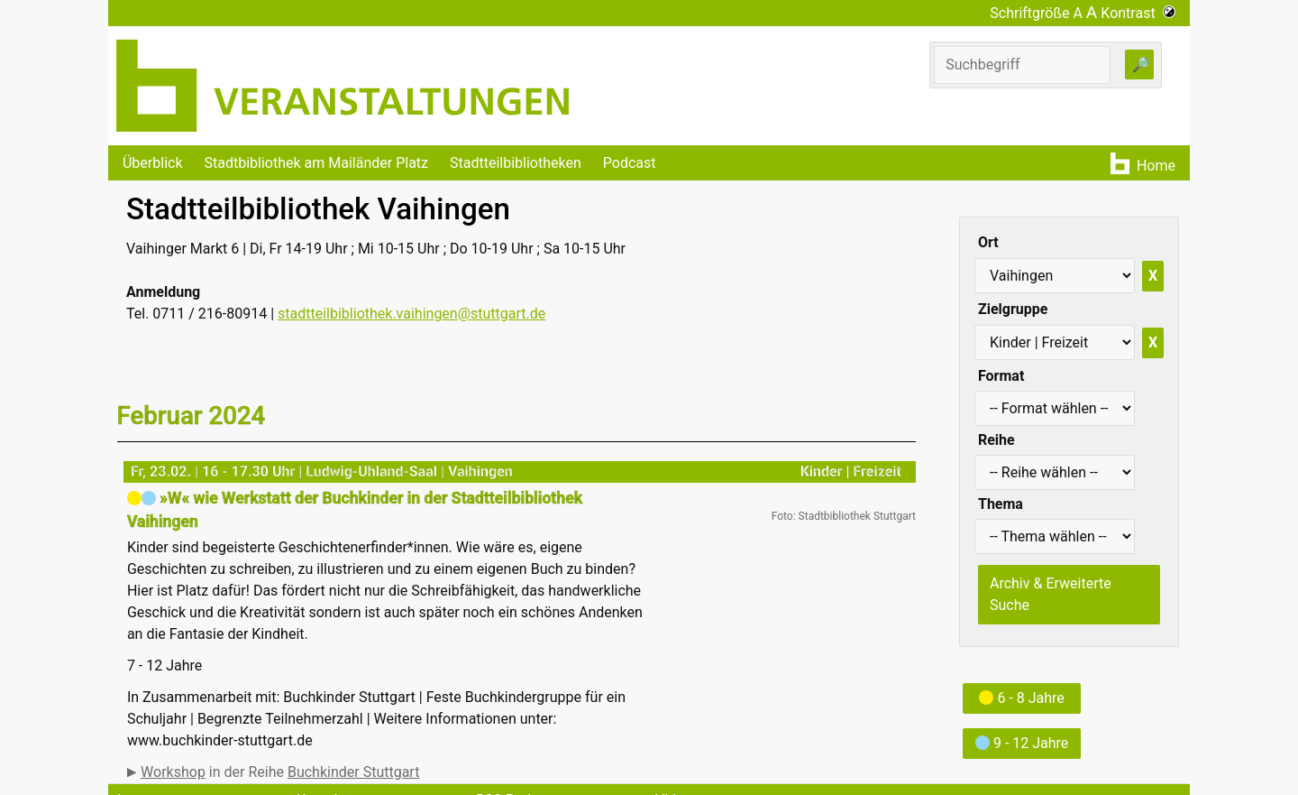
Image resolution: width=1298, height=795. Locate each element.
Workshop (173, 772)
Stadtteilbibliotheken (515, 162)
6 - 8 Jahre (1021, 698)
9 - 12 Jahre (1021, 743)
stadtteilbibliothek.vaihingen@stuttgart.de (411, 313)
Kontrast (1138, 13)
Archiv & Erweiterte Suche (1050, 594)
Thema (1000, 504)
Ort (988, 242)
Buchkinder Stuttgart (353, 772)
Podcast (629, 162)
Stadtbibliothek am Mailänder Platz (317, 162)
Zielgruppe (1012, 309)
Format (1001, 375)
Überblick (153, 162)
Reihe (996, 439)
